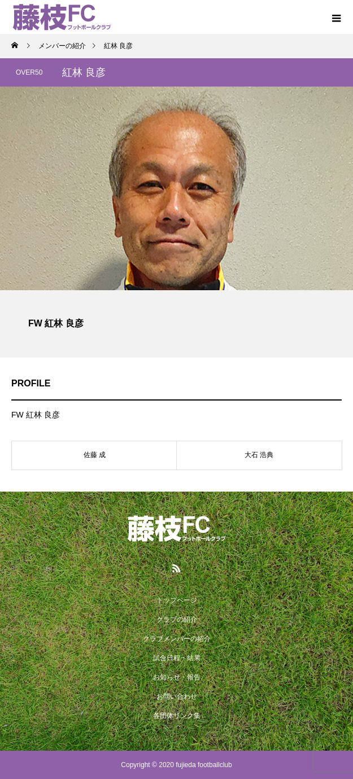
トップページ (176, 600)
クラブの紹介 (176, 619)
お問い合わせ (176, 696)
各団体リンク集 (177, 716)
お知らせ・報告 (177, 677)
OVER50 (29, 72)
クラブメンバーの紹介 (177, 639)
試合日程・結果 (177, 658)
